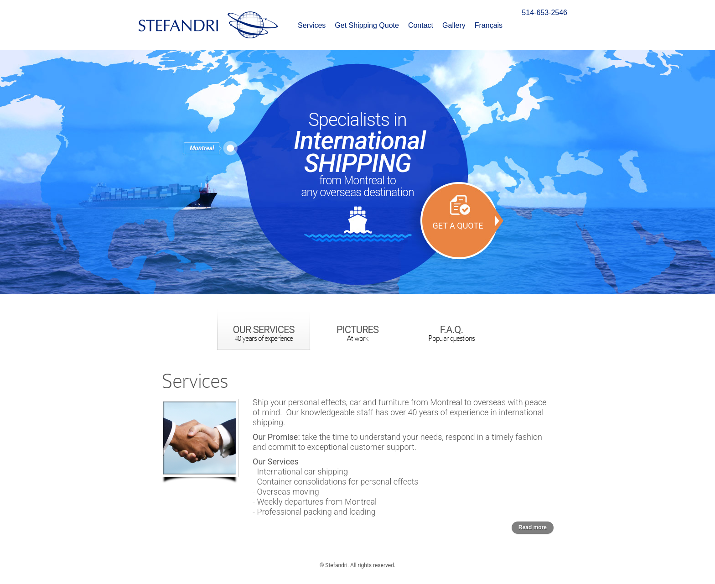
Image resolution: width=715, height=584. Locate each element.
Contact (420, 25)
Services (312, 25)
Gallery (454, 25)
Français (489, 25)
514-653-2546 (544, 12)
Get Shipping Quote (367, 25)
